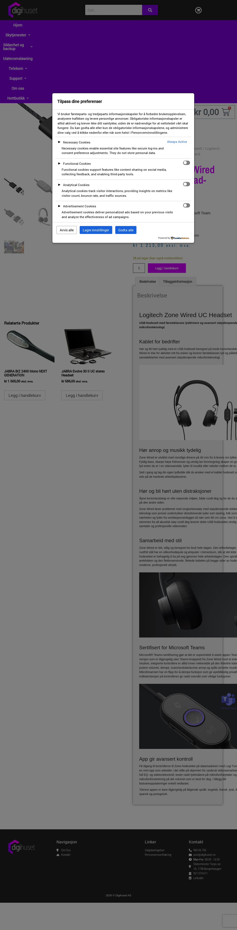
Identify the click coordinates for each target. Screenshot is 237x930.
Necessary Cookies (76, 142)
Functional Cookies (77, 163)
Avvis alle (67, 230)
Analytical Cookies (76, 185)
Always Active (177, 142)
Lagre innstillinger (96, 230)
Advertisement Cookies (79, 206)
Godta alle (125, 230)
